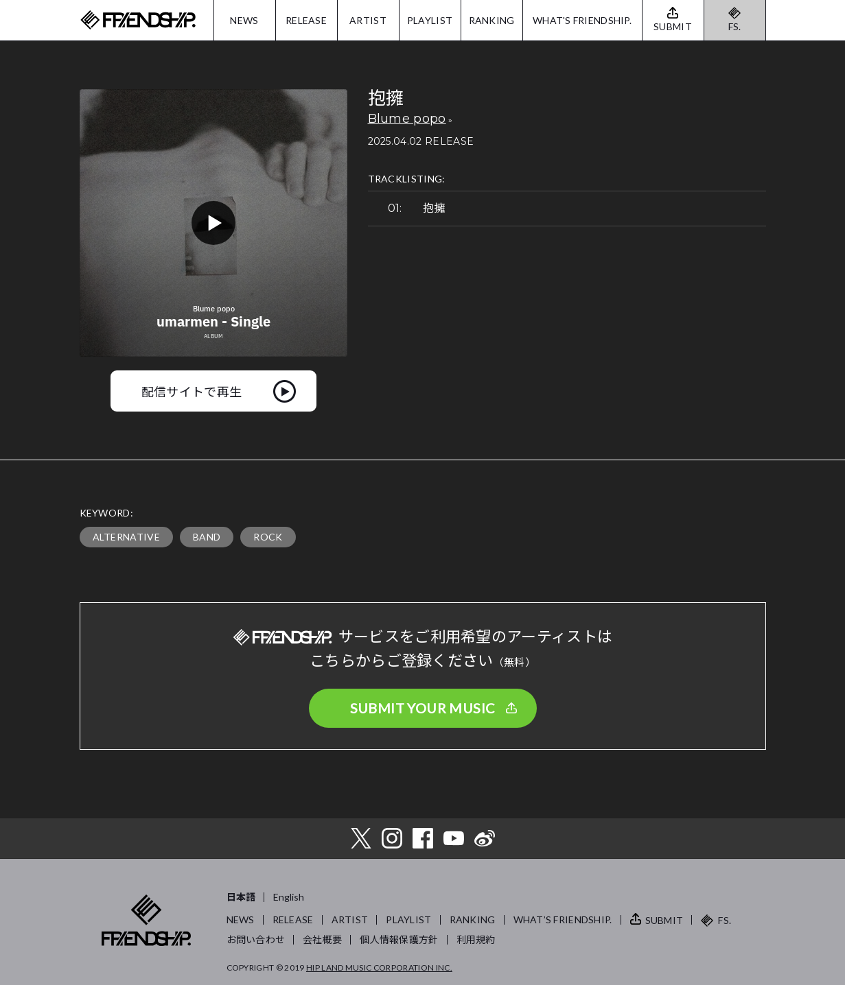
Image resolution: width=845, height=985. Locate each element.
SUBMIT (664, 920)
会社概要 (322, 939)
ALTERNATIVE (127, 537)
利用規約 (476, 939)
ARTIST (367, 20)
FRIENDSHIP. (138, 20)
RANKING (492, 20)
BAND (206, 537)
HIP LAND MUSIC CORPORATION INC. (379, 967)
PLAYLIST (429, 20)
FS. (734, 26)
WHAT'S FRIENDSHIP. (582, 20)
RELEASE (306, 20)
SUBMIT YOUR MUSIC (423, 708)
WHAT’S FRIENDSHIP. (562, 919)
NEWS (244, 20)
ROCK (267, 537)
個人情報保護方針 (399, 939)
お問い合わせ (256, 939)
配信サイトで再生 (191, 391)
